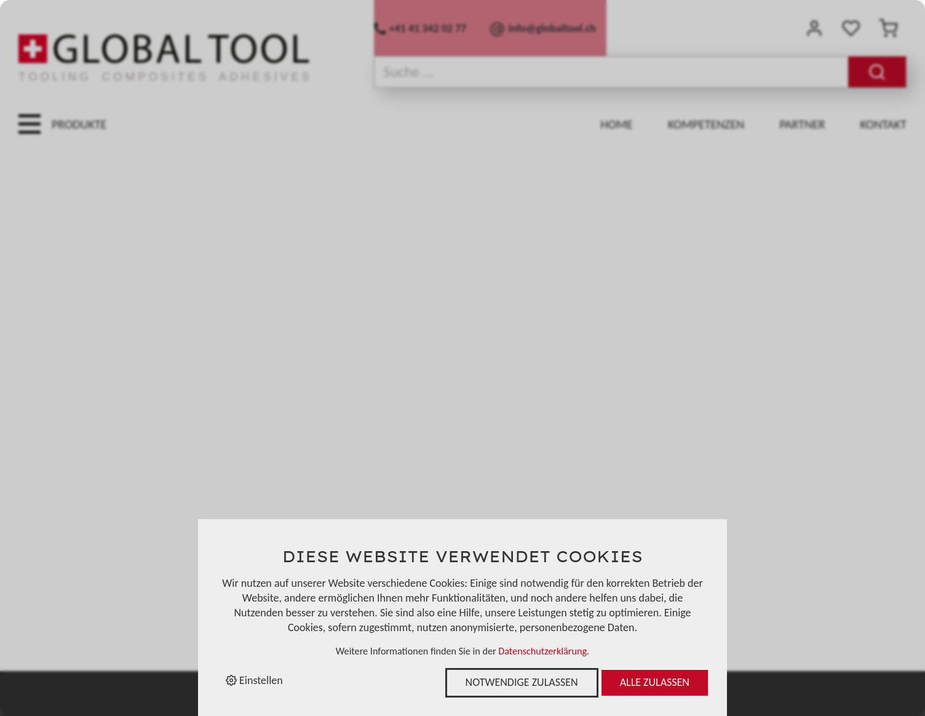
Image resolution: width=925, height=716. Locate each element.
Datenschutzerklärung (542, 651)
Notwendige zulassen (522, 682)
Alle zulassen (654, 682)
